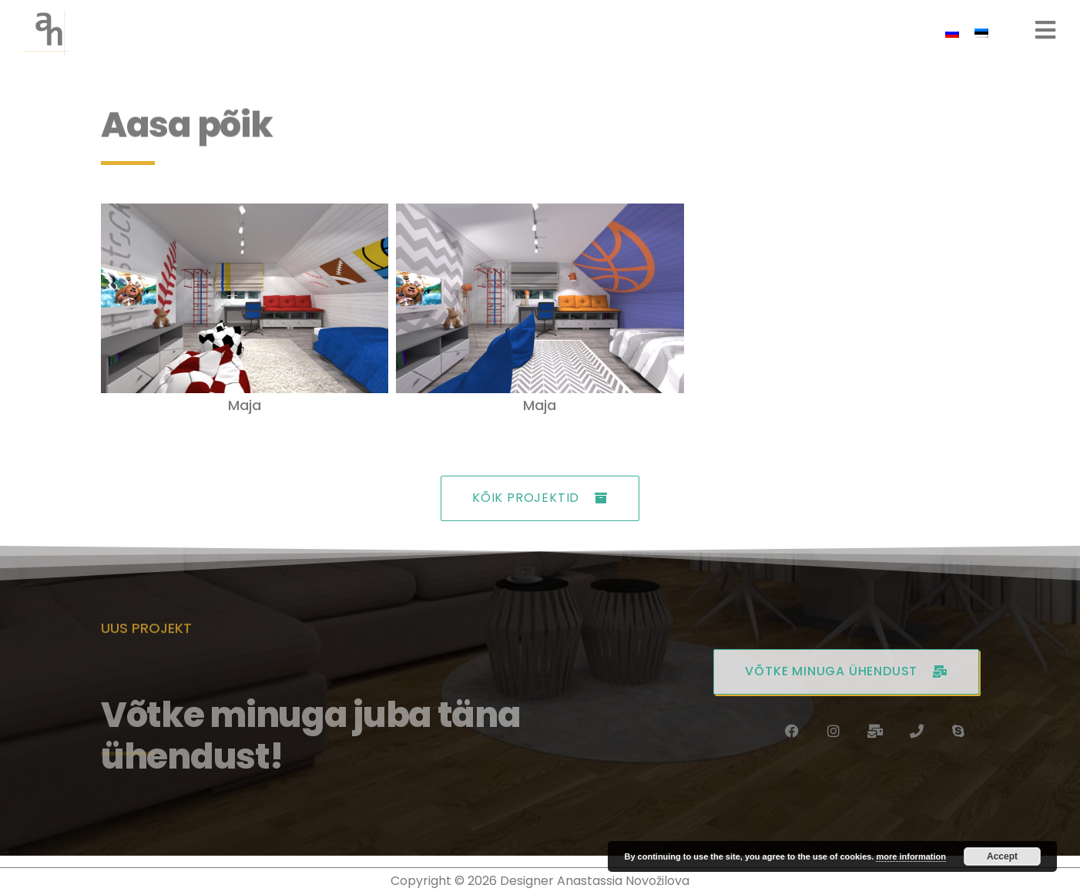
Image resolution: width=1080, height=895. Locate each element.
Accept (1002, 856)
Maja (244, 405)
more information (910, 856)
